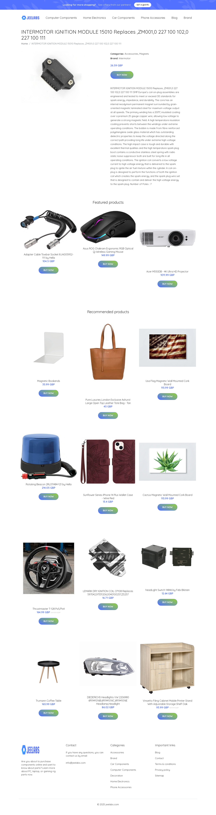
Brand (188, 19)
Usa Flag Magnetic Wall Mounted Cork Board (167, 384)
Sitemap (159, 777)
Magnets (144, 55)
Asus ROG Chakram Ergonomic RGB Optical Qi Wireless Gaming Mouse (108, 252)
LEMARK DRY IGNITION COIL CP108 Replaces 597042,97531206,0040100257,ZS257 (108, 594)
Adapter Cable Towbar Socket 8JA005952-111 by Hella (48, 258)
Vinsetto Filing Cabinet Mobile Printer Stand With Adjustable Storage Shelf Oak (167, 704)
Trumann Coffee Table (48, 702)
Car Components (123, 19)
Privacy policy (162, 771)
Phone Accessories (153, 19)
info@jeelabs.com (76, 764)
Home (24, 45)
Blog (174, 19)
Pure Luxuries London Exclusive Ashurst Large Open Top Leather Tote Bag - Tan (108, 403)
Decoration (116, 777)
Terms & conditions (165, 765)
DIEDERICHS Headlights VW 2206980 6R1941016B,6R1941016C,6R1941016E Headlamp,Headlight (108, 702)
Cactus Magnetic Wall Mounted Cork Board (167, 496)
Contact (159, 760)
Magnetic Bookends (48, 382)
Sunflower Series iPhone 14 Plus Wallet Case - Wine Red (108, 498)
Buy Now (122, 76)
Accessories (131, 55)
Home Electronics (94, 19)
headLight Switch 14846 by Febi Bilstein (167, 592)
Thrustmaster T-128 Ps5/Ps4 (49, 610)
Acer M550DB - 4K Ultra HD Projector (167, 273)
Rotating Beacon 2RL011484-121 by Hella (48, 486)
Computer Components (61, 19)
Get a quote (143, 5)
